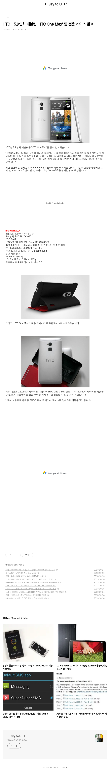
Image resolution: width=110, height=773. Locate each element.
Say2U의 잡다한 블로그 (17, 740)
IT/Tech (8, 565)
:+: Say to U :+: (55, 4)
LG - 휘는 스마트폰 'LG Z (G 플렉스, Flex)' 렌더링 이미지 (27, 598)
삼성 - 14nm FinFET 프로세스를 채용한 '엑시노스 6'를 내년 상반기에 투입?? (34, 592)
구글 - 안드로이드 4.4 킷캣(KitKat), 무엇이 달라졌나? (25, 595)
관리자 (65, 768)
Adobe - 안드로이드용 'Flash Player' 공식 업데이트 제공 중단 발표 (30, 589)
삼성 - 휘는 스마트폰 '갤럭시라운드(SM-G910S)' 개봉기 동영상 (29, 579)
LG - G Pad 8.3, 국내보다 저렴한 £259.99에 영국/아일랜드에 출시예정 (32, 582)
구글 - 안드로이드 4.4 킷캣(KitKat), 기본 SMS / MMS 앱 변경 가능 (30, 586)
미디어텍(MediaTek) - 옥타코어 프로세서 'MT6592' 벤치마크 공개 (30, 570)
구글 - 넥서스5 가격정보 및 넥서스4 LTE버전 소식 (24, 576)
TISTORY (55, 768)
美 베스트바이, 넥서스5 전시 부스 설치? (20, 573)
